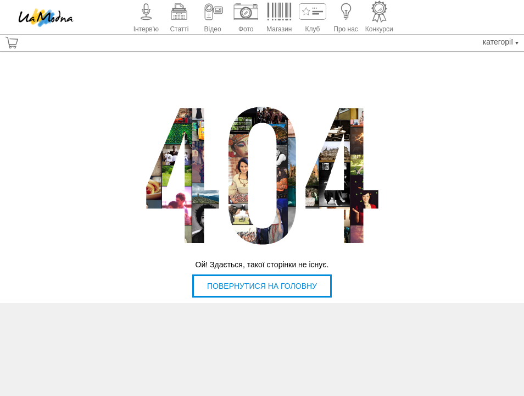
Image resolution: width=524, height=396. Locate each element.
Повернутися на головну (262, 286)
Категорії (501, 41)
